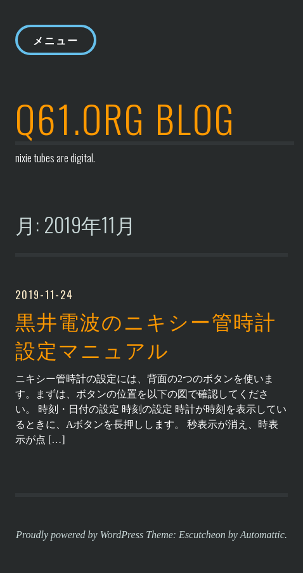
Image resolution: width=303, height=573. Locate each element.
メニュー (56, 40)
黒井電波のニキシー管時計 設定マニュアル (145, 335)
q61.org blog (125, 117)
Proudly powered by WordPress (79, 534)
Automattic (262, 534)
